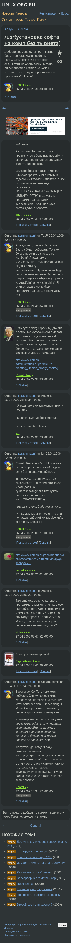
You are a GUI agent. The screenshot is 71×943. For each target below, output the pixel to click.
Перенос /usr (25, 883)
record (20, 570)
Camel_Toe (23, 375)
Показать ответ (26, 224)
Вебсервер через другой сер (36, 878)
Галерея (22, 13)
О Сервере (10, 924)
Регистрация (48, 13)
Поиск (41, 19)
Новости (7, 13)
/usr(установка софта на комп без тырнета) (32, 39)
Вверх (62, 925)
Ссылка (10, 96)
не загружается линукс (32, 851)
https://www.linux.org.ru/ (17, 935)
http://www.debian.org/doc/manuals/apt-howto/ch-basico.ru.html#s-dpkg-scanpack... (40, 559)
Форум (18, 19)
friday (19, 632)
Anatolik (21, 84)
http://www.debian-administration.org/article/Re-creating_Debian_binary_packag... (38, 364)
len (17, 433)
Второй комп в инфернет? (35, 904)
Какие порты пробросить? (34, 889)
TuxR (19, 215)
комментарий (27, 235)
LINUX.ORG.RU (18, 4)
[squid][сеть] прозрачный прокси (38, 894)
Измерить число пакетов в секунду (41, 862)
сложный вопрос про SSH (34, 857)
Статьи (6, 19)
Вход (65, 13)
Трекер (30, 19)
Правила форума (28, 924)
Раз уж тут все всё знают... (35, 872)
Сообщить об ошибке (16, 931)
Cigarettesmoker (26, 661)
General (23, 29)
